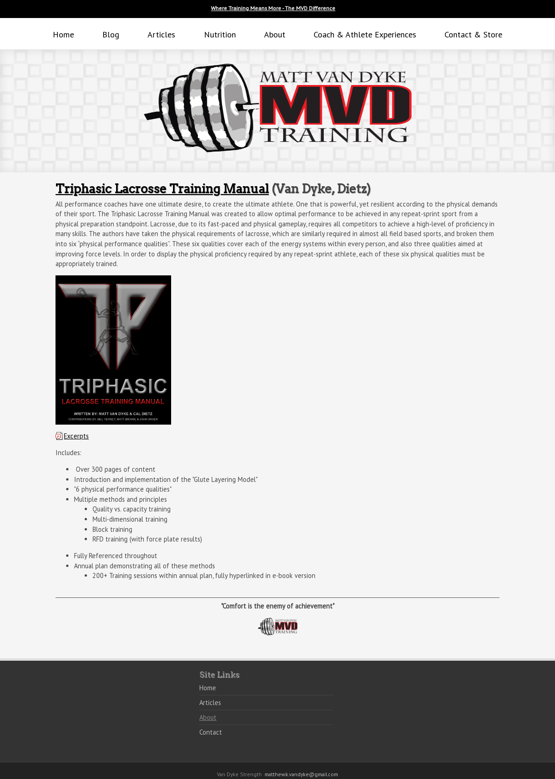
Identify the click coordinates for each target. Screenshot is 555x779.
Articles (161, 34)
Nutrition (220, 34)
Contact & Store (473, 34)
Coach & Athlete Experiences (365, 34)
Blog (110, 34)
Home (63, 34)
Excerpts (76, 436)
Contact (210, 732)
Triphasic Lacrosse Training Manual (162, 189)
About (274, 34)
